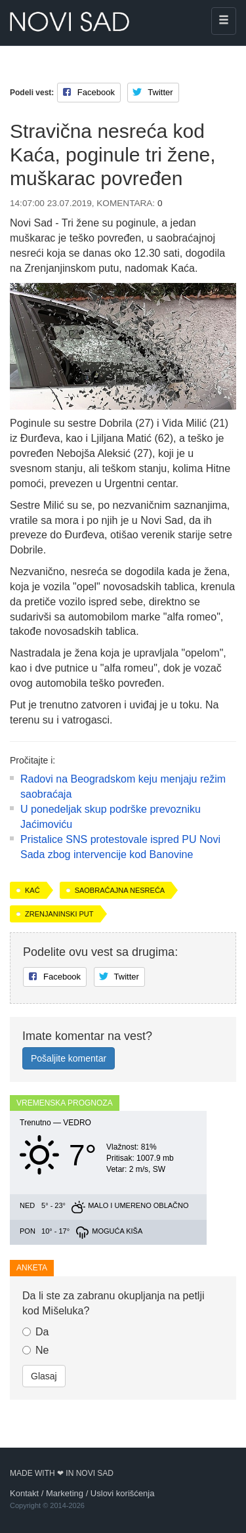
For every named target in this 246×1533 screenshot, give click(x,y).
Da (35, 1331)
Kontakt (24, 1493)
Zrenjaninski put (59, 914)
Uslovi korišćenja (123, 1493)
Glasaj (44, 1376)
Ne (35, 1350)
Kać (32, 890)
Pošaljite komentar (68, 1058)
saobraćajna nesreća (120, 890)
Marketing (64, 1493)
